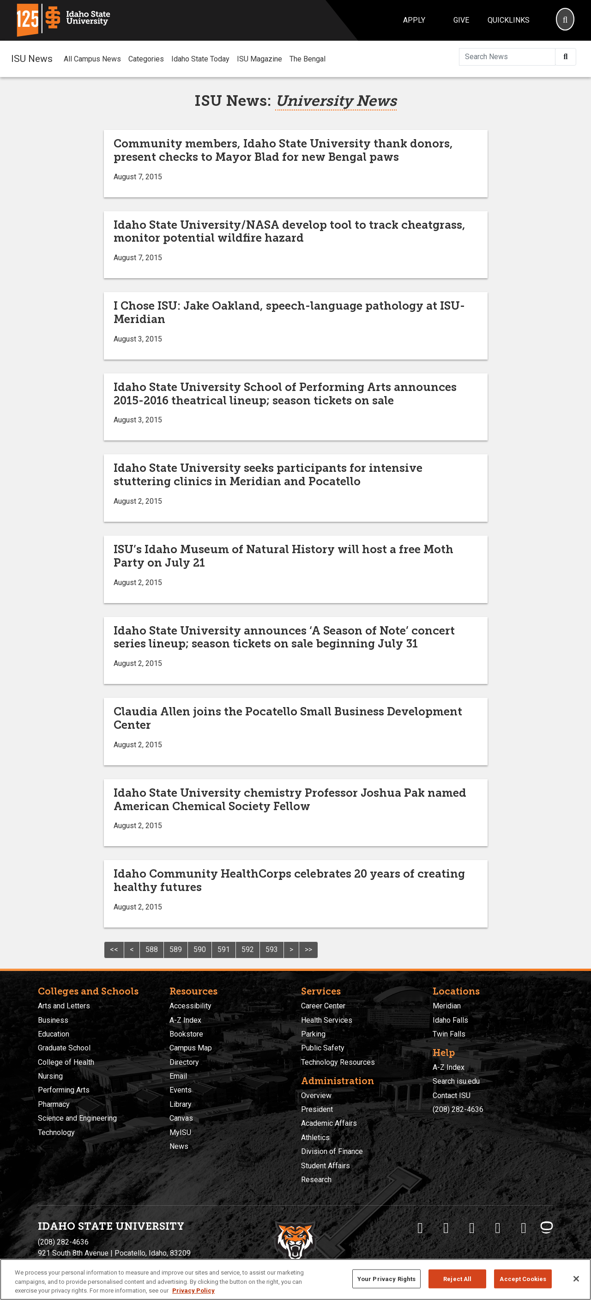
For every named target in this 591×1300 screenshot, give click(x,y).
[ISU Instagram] (472, 1228)
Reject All (457, 1278)
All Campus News (92, 59)
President (317, 1109)
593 (271, 949)
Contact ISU (451, 1095)
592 (247, 949)
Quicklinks (509, 20)
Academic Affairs (329, 1123)
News (178, 1146)
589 (175, 949)
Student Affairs (325, 1165)
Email (178, 1076)
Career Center (323, 1005)
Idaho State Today (200, 59)
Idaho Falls (450, 1020)
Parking (313, 1034)
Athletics (315, 1137)
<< (114, 949)
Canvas (181, 1118)
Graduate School (64, 1048)
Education (53, 1034)
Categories (146, 59)
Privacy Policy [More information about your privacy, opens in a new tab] (193, 1290)
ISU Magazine (259, 59)
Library (180, 1104)
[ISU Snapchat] (523, 1228)
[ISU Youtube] (497, 1228)
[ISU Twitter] (446, 1228)
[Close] (576, 1279)
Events (180, 1090)
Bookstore (186, 1034)
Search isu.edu (456, 1081)
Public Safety (322, 1048)
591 (223, 949)
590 (199, 949)
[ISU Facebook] (420, 1228)
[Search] (565, 20)
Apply (414, 20)
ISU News (32, 58)
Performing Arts (64, 1090)
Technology (56, 1132)
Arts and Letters (64, 1005)
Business (53, 1020)
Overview (316, 1095)
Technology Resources (338, 1062)
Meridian (447, 1005)
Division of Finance (332, 1151)
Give (461, 20)
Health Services (326, 1020)
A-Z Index (185, 1020)
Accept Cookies (523, 1278)
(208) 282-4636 (458, 1109)
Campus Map (190, 1048)
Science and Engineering (77, 1118)
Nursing (50, 1076)
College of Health (66, 1062)
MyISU (180, 1132)
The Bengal (307, 59)
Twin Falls (449, 1034)
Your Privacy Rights (386, 1278)
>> (308, 949)
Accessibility (190, 1005)
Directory (184, 1062)
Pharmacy (54, 1104)
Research (316, 1179)
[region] (295, 1279)
